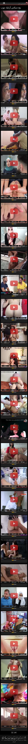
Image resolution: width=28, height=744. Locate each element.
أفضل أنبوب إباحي (23, 3)
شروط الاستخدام (7, 740)
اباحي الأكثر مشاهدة (20, 737)
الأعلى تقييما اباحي (11, 737)
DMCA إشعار (23, 738)
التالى (15, 732)
